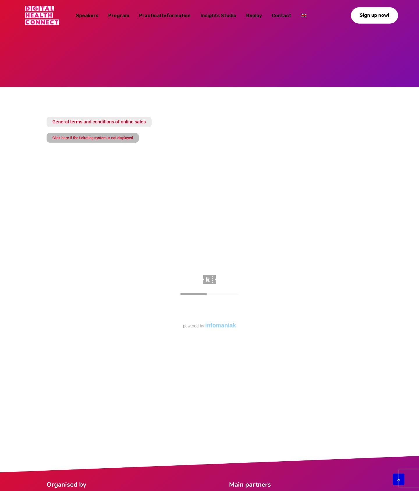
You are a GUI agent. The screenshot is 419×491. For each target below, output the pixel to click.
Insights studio (218, 15)
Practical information (165, 15)
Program (118, 15)
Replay (254, 15)
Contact (281, 15)
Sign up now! (374, 15)
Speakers (87, 15)
